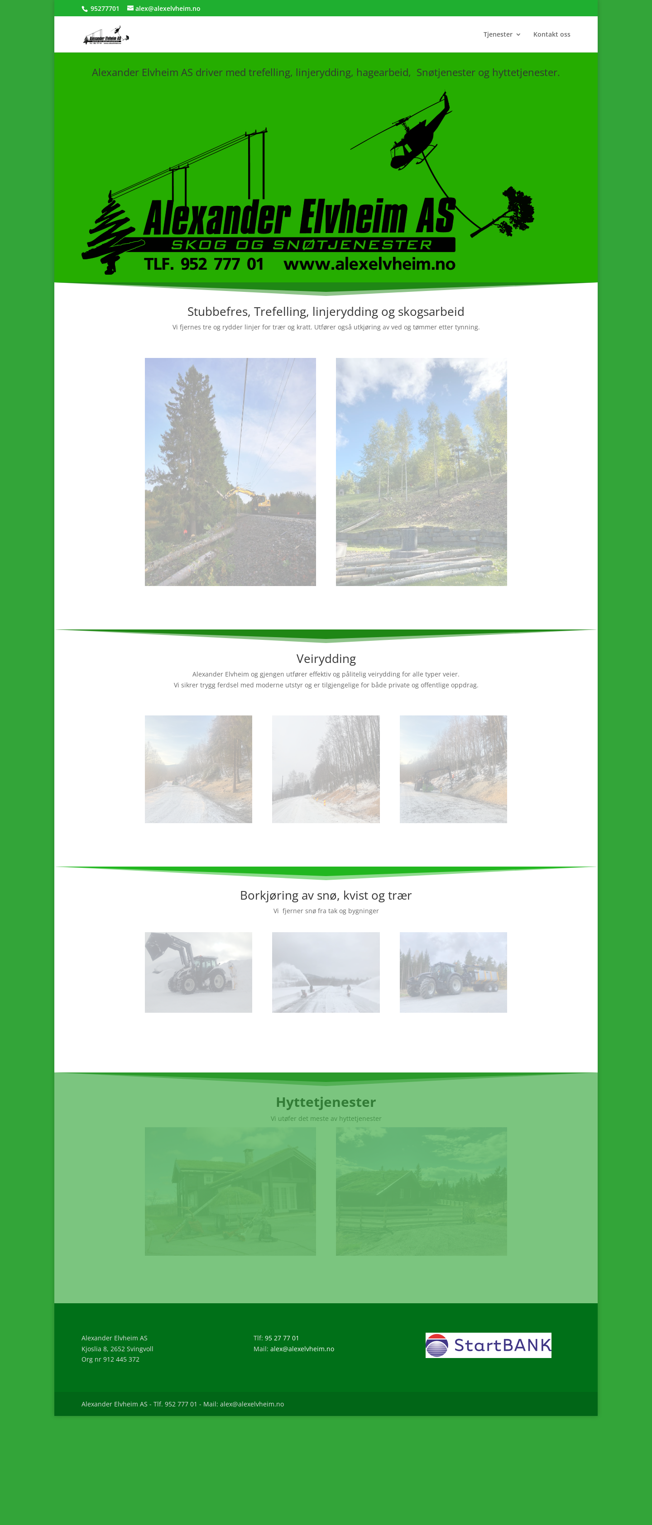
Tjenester (498, 34)
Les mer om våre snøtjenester (326, 1048)
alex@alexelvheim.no (302, 1348)
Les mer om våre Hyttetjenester (326, 1279)
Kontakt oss (551, 34)
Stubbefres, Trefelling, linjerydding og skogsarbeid (326, 311)
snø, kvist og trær (364, 895)
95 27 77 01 (282, 1338)
